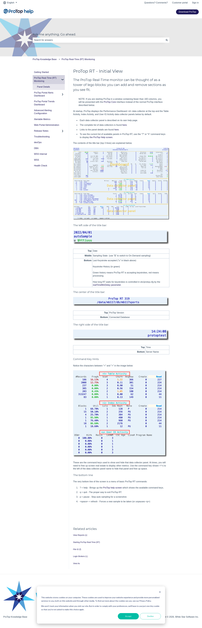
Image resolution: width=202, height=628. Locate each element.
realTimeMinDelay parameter (107, 285)
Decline (150, 616)
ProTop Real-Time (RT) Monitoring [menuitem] (45, 79)
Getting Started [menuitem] (41, 72)
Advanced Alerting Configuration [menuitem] (43, 112)
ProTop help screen (112, 488)
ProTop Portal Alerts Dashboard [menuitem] (43, 94)
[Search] (166, 40)
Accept (128, 616)
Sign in (195, 3)
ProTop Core (110, 102)
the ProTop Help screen (101, 137)
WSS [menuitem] (36, 160)
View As (76, 563)
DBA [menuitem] (36, 148)
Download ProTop (187, 12)
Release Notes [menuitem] (41, 131)
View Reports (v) (80, 535)
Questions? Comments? (156, 3)
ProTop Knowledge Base (45, 59)
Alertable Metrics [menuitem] (42, 119)
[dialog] (101, 605)
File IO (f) (77, 549)
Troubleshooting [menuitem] (42, 136)
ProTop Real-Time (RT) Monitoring (78, 59)
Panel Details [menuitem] (43, 87)
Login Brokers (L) (80, 556)
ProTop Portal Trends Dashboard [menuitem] (44, 103)
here (124, 125)
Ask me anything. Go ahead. (54, 34)
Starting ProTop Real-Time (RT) (86, 542)
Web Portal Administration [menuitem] (46, 125)
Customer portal (180, 3)
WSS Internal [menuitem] (40, 154)
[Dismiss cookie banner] (160, 592)
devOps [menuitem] (38, 142)
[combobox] (98, 40)
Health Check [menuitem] (40, 165)
